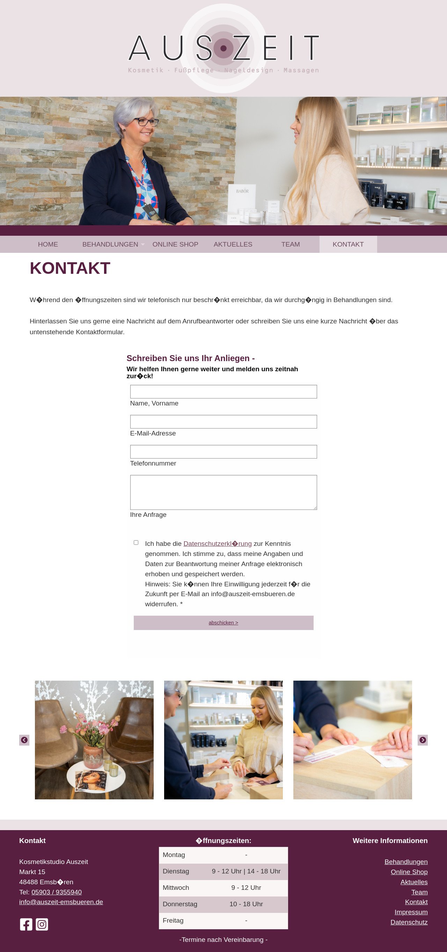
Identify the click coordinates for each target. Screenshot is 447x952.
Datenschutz (409, 922)
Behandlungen (110, 244)
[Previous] (24, 740)
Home (48, 244)
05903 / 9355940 (56, 892)
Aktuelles (233, 244)
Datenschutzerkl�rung (217, 543)
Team (290, 244)
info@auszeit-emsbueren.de (61, 902)
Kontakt (348, 244)
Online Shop (175, 244)
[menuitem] (48, 244)
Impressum (411, 912)
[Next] (423, 740)
